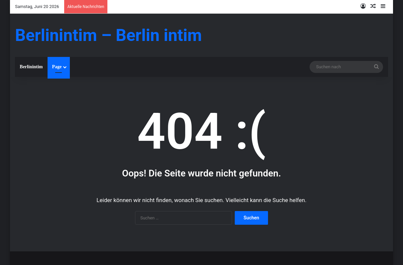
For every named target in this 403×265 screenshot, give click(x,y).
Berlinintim (31, 66)
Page (57, 66)
